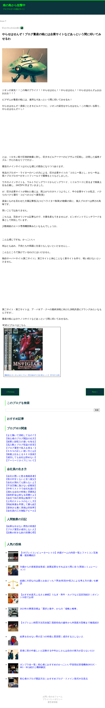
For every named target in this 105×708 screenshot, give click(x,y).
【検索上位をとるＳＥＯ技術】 (21, 454)
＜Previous (10, 392)
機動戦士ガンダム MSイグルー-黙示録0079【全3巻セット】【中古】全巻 (32, 375)
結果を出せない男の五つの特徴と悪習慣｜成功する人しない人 (51, 636)
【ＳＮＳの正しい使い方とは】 (21, 451)
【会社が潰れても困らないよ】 (21, 482)
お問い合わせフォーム (52, 697)
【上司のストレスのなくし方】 (21, 501)
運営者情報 (53, 702)
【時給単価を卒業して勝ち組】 (21, 504)
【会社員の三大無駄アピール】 (21, 510)
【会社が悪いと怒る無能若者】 (21, 476)
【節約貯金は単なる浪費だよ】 (21, 495)
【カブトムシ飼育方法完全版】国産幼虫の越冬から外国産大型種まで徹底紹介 (59, 622)
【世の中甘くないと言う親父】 (21, 479)
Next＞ (95, 392)
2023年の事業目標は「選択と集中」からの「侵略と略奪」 (49, 608)
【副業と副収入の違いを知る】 (21, 441)
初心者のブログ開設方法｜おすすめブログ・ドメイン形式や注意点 (54, 678)
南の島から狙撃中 (14, 5)
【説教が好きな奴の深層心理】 (21, 532)
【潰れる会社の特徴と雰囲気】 (21, 492)
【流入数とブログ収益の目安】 (21, 444)
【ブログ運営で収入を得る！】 (21, 448)
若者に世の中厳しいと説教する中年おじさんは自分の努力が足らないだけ (57, 650)
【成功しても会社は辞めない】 (21, 457)
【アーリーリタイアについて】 (21, 460)
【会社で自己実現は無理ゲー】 (21, 498)
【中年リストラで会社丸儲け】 (21, 488)
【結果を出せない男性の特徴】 (21, 526)
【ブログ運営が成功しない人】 (21, 529)
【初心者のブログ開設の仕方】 (21, 438)
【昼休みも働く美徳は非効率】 (21, 507)
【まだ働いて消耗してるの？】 (21, 435)
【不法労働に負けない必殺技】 (21, 485)
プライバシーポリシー (52, 699)
